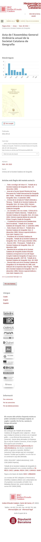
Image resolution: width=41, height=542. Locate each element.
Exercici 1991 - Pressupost (16, 243)
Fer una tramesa (10, 284)
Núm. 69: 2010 (23, 26)
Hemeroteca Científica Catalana (32, 5)
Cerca (38, 14)
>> (21, 277)
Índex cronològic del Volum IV (17, 185)
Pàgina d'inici (6, 26)
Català (5, 297)
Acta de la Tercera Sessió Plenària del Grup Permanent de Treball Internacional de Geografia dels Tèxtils (22, 193)
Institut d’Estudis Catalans (10, 503)
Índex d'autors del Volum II (16, 228)
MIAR (39, 470)
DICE (11, 470)
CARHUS (32, 470)
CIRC (27, 470)
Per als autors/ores (9, 402)
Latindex (16, 470)
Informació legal (27, 509)
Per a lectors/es (8, 399)
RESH (22, 470)
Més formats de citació (11, 154)
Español (6, 303)
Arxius (15, 26)
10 (17, 277)
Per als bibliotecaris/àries (11, 406)
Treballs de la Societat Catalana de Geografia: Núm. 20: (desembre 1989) (21, 187)
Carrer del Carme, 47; (27, 503)
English (5, 300)
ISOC (25, 474)
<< (3, 277)
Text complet (9, 123)
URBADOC (32, 474)
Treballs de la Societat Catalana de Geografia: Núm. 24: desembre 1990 (20, 245)
